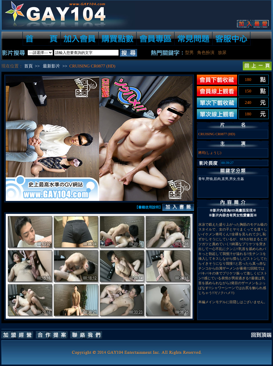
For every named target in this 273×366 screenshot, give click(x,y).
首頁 (28, 66)
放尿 (222, 52)
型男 (189, 52)
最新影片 (51, 66)
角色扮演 (205, 52)
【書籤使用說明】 (148, 207)
